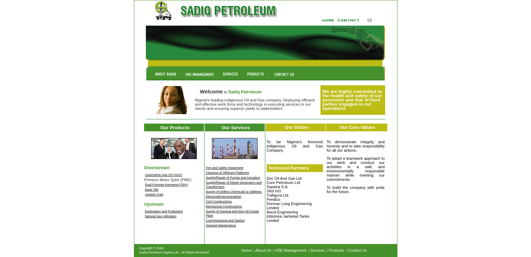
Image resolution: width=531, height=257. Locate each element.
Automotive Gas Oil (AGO (163, 175)
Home (246, 250)
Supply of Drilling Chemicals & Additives (234, 191)
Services (317, 250)
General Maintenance (221, 225)
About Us (263, 250)
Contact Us (357, 250)
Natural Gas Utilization (161, 216)
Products (336, 250)
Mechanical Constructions (224, 206)
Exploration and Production (164, 211)
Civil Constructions (219, 201)
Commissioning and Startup (225, 220)
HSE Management (290, 250)
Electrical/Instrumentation (223, 196)
